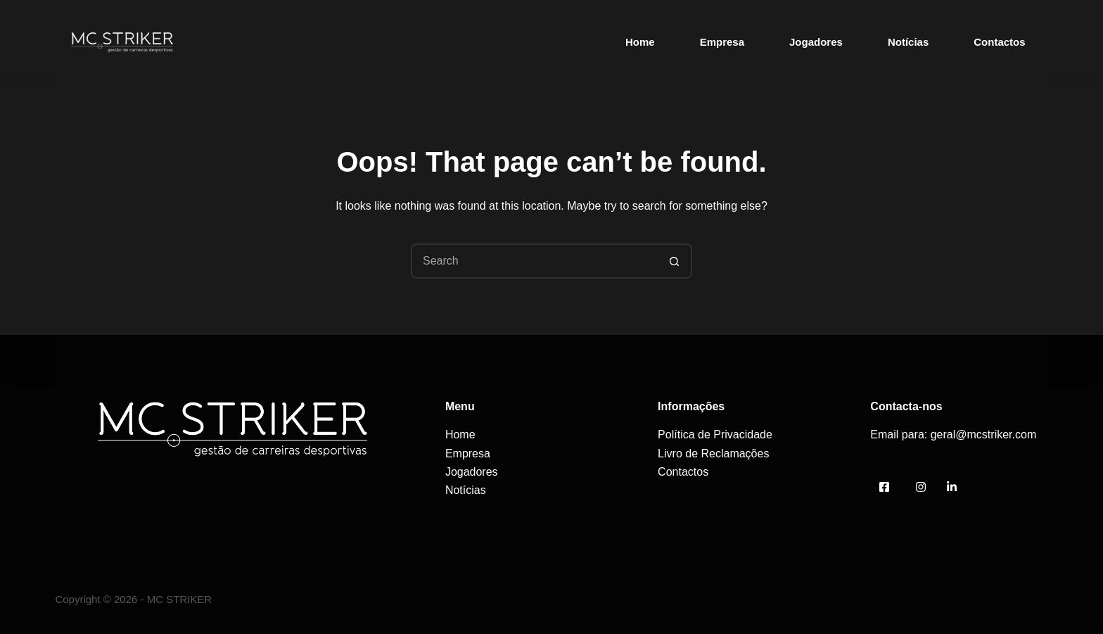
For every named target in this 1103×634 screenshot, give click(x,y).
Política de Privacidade (715, 434)
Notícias (908, 42)
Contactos (999, 42)
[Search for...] (534, 261)
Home (640, 42)
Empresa (722, 42)
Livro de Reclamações (713, 453)
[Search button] (674, 261)
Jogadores (816, 42)
